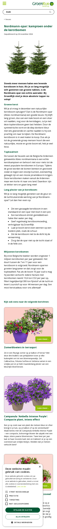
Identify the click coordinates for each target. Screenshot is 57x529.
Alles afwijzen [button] (23, 517)
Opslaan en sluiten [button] (22, 510)
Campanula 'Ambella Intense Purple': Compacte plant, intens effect (26, 418)
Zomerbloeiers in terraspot (20, 347)
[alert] (23, 495)
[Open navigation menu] (4, 3)
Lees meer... (43, 339)
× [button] (40, 467)
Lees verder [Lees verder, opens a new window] (21, 486)
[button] (22, 522)
